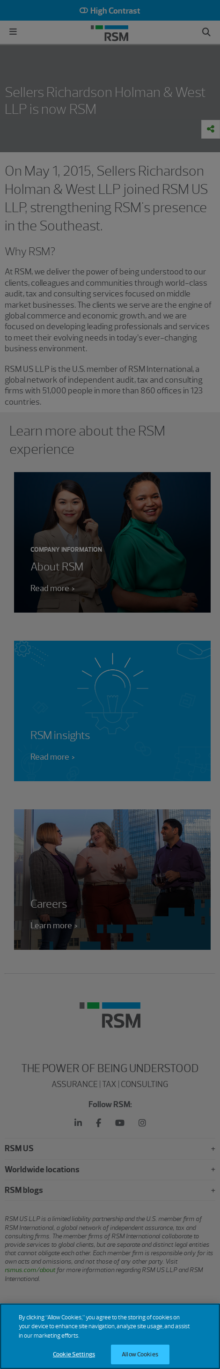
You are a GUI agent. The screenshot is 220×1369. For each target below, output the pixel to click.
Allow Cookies (140, 1354)
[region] (110, 1336)
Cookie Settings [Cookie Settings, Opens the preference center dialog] (74, 1354)
